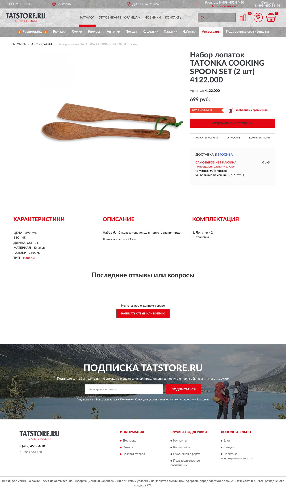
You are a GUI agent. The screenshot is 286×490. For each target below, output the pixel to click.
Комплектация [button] (259, 137)
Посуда (131, 31)
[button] (224, 5)
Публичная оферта (186, 454)
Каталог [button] (87, 17)
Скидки (228, 447)
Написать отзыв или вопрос (143, 313)
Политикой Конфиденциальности (141, 399)
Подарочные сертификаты (247, 31)
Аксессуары (211, 31)
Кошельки (150, 31)
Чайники (190, 31)
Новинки (153, 17)
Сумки (77, 31)
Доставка (129, 440)
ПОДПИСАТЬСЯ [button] (183, 389)
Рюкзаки (60, 31)
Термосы (94, 31)
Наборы (29, 258)
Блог (226, 440)
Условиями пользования (181, 399)
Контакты (173, 17)
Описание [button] (233, 137)
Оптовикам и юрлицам (120, 17)
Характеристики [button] (207, 137)
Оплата (128, 447)
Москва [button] (225, 154)
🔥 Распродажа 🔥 (32, 31)
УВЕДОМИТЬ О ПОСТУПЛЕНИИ (232, 123)
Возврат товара (134, 454)
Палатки (170, 31)
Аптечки (113, 31)
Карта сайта (182, 447)
